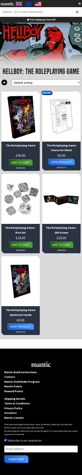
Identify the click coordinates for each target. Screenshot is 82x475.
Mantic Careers (14, 417)
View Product (61, 162)
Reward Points (13, 391)
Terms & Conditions (17, 403)
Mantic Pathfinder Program (22, 381)
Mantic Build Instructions (20, 372)
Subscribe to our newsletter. (23, 440)
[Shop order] (46, 83)
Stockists (10, 413)
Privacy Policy (13, 408)
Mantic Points (13, 386)
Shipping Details (14, 398)
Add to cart (20, 162)
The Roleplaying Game (20, 145)
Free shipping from (41, 19)
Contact (9, 377)
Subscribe (16, 459)
